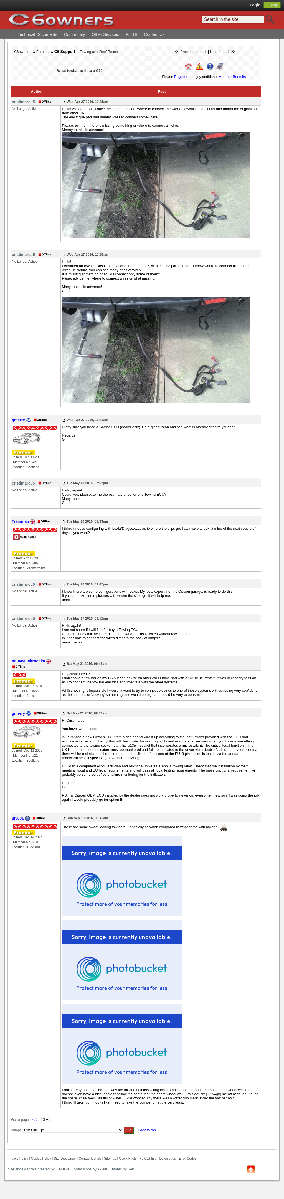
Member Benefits (232, 77)
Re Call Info (148, 1158)
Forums (42, 52)
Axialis (102, 1169)
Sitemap (110, 1158)
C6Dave (62, 1169)
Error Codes (188, 1158)
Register (180, 77)
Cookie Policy (41, 1158)
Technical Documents (37, 34)
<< (34, 1119)
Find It (132, 34)
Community (74, 34)
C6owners (22, 52)
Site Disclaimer (65, 1158)
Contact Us (154, 34)
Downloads (167, 1158)
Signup (272, 5)
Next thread (219, 52)
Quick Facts (128, 1158)
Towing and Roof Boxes (99, 52)
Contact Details (90, 1158)
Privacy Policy (17, 1158)
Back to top (147, 1130)
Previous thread (193, 52)
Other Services (105, 34)
